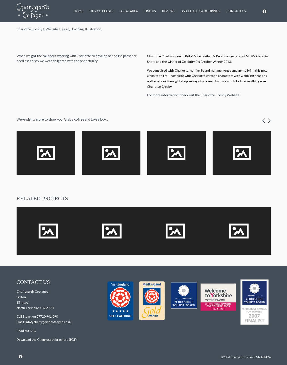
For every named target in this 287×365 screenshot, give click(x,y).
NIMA (267, 356)
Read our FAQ (26, 331)
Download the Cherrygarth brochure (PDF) (47, 339)
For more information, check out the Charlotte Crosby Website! (193, 95)
